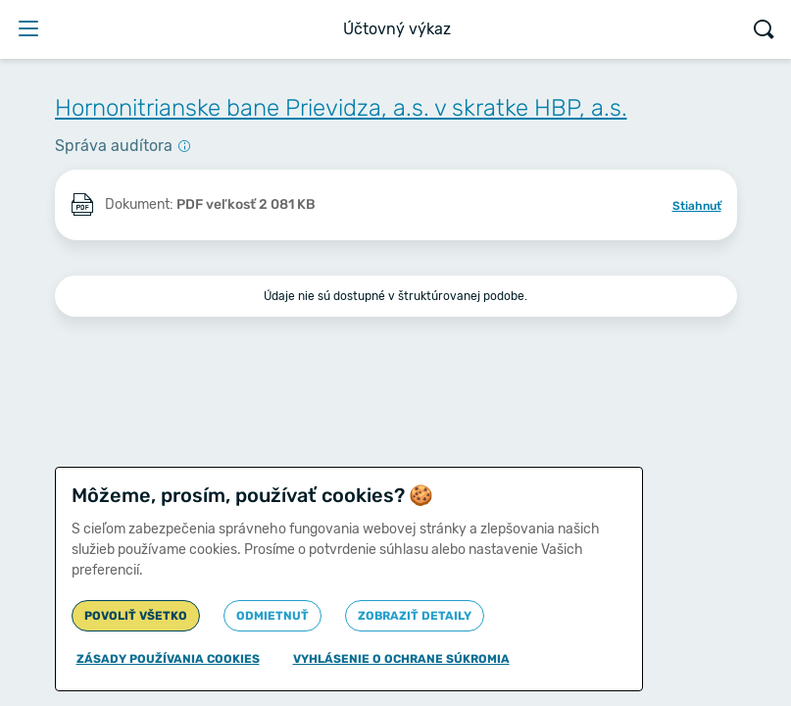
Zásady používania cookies (168, 659)
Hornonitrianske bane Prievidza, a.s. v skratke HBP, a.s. (341, 108)
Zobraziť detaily (414, 616)
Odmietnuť (272, 616)
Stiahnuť (696, 206)
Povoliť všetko (135, 616)
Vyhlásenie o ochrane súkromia (401, 659)
